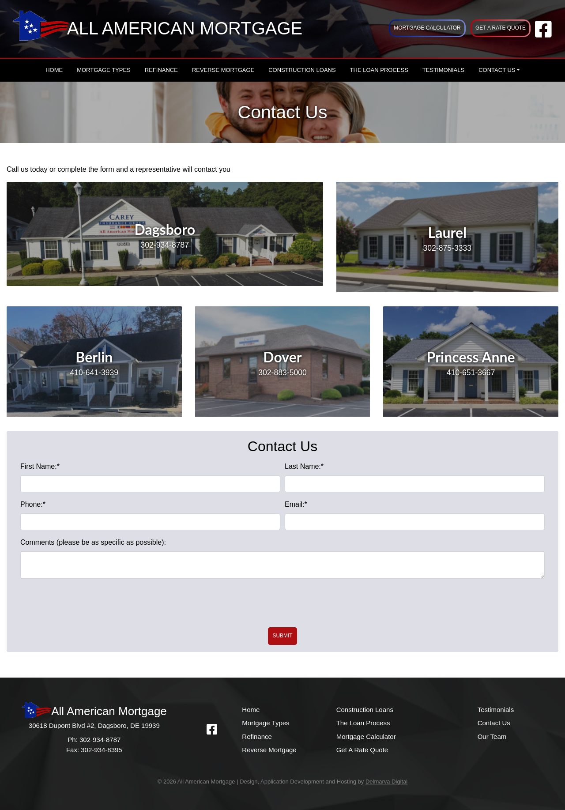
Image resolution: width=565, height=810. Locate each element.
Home (54, 70)
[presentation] (282, 603)
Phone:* (32, 504)
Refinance (161, 70)
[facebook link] (543, 34)
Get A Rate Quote (500, 28)
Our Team (492, 736)
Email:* (296, 504)
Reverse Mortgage (223, 70)
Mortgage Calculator (427, 28)
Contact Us (496, 70)
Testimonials (443, 70)
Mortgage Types (104, 70)
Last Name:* (304, 466)
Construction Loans (301, 70)
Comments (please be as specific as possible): (93, 542)
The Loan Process (379, 70)
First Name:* (40, 466)
